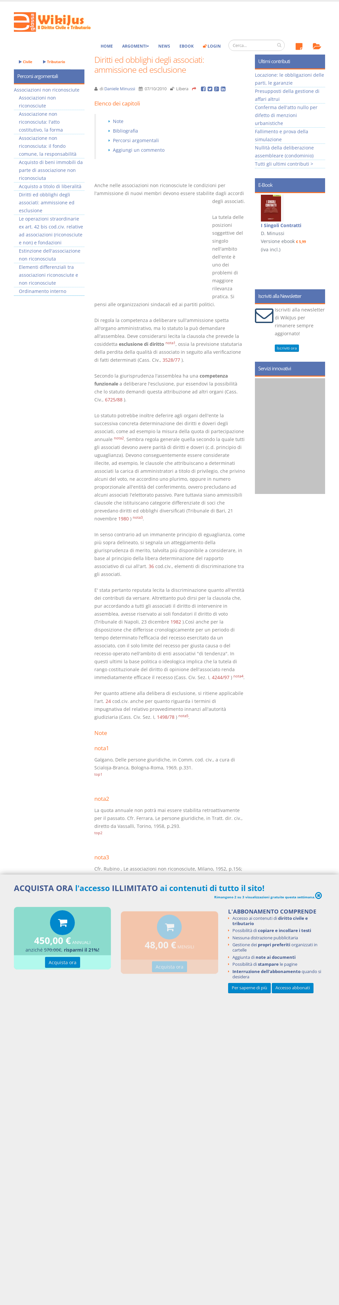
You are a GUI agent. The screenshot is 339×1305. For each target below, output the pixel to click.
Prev (262, 225)
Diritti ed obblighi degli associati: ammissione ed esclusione (46, 202)
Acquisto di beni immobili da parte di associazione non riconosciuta (51, 170)
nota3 (138, 517)
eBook (186, 46)
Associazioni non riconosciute (46, 90)
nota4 (238, 676)
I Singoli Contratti (281, 225)
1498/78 (165, 717)
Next (318, 225)
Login (212, 46)
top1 (98, 774)
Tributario (54, 61)
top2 (98, 833)
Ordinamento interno (42, 291)
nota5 (183, 716)
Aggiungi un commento (139, 150)
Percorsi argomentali (136, 140)
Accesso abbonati (292, 988)
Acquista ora (62, 963)
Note (118, 121)
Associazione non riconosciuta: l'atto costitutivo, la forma (41, 122)
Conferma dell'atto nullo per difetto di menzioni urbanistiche (286, 115)
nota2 (119, 438)
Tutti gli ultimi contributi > (284, 164)
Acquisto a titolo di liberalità (50, 186)
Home (107, 46)
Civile (25, 61)
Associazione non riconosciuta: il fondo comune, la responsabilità (47, 146)
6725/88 (113, 399)
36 (151, 566)
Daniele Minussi (119, 89)
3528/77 (171, 360)
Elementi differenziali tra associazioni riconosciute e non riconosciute (48, 275)
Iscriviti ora (287, 348)
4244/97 (220, 677)
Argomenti (135, 46)
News (164, 46)
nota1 (170, 343)
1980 (123, 518)
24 (108, 701)
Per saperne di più (249, 988)
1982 (175, 622)
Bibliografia (125, 131)
